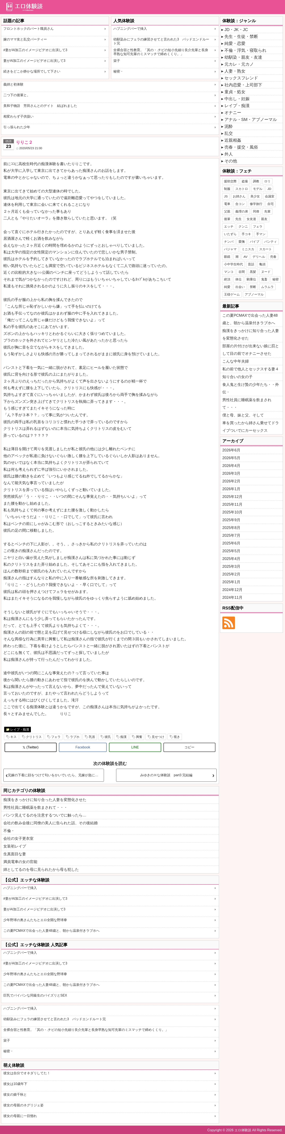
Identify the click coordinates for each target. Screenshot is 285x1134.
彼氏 (108, 737)
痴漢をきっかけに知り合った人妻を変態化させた (44, 800)
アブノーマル (254, 294)
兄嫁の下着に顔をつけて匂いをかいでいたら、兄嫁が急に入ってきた (56, 775)
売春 (273, 256)
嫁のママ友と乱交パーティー (25, 39)
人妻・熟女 (234, 71)
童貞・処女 (234, 91)
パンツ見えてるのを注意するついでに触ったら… (44, 815)
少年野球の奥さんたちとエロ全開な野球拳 (35, 920)
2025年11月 (232, 504)
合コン (240, 204)
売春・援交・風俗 (241, 147)
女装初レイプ (14, 846)
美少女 (255, 196)
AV (245, 256)
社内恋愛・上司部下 (243, 85)
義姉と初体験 (13, 84)
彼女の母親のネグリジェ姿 (23, 1105)
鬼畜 (264, 279)
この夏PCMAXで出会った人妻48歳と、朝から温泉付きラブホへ (51, 930)
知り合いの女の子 (237, 377)
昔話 (251, 264)
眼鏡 (227, 256)
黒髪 (253, 271)
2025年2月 (231, 574)
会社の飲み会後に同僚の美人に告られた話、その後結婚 (50, 823)
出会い (240, 287)
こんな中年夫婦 (235, 361)
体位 (238, 279)
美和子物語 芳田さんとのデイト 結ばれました (40, 106)
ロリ (267, 181)
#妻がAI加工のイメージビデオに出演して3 (35, 50)
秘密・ (118, 71)
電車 (227, 204)
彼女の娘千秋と (15, 1094)
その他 (230, 161)
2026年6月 (231, 450)
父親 (227, 211)
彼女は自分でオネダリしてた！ (26, 1073)
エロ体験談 (242, 1130)
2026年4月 (231, 466)
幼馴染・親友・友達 (243, 57)
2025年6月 (231, 543)
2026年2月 (231, 481)
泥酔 (228, 126)
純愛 (227, 287)
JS (226, 196)
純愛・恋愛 (234, 43)
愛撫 (241, 241)
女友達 (251, 219)
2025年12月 (232, 497)
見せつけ (158, 737)
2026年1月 (231, 489)
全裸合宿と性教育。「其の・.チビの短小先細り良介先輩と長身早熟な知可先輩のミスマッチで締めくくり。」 (160, 52)
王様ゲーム (232, 294)
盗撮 (245, 181)
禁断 (253, 287)
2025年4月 (231, 559)
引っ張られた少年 (16, 127)
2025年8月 (231, 528)
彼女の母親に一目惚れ (20, 1116)
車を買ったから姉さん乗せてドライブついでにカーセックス (250, 427)
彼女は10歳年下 (15, 1084)
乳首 (92, 737)
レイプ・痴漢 (19, 729)
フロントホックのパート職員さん (28, 28)
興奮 (139, 737)
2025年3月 (231, 566)
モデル (257, 189)
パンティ (270, 241)
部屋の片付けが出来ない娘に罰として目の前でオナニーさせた (250, 350)
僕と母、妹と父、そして (243, 415)
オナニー (232, 112)
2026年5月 (231, 458)
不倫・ (9, 831)
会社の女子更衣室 (18, 838)
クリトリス (34, 737)
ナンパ (228, 241)
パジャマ (230, 249)
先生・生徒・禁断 (241, 36)
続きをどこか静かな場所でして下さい (31, 71)
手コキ (246, 234)
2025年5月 (231, 551)
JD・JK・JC (236, 29)
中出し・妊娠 (237, 98)
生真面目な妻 (14, 854)
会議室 (269, 196)
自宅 (270, 204)
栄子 (116, 60)
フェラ (56, 737)
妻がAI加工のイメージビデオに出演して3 (34, 60)
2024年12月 (232, 590)
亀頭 (262, 264)
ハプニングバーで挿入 (130, 28)
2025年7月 (231, 535)
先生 (238, 219)
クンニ (243, 226)
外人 (228, 154)
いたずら (230, 234)
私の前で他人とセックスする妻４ (250, 369)
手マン (261, 234)
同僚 (256, 211)
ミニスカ (248, 249)
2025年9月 (231, 520)
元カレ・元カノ (239, 64)
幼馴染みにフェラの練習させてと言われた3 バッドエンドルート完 (161, 41)
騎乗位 (251, 279)
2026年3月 (231, 473)
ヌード (266, 271)
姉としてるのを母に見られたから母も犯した (41, 869)
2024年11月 (232, 597)
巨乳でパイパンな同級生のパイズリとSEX (35, 995)
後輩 (227, 219)
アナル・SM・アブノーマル (250, 119)
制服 (227, 189)
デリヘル (259, 256)
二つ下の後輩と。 (16, 95)
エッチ (228, 226)
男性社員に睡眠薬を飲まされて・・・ (35, 807)
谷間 (241, 271)
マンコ (228, 271)
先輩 (267, 211)
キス (13, 737)
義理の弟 (241, 211)
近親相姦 (232, 140)
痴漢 (123, 737)
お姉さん (239, 196)
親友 (264, 219)
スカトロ (241, 189)
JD (269, 189)
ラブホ (74, 737)
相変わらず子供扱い (18, 116)
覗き (177, 737)
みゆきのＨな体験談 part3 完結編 (166, 775)
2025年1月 (231, 582)
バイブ (254, 241)
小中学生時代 (233, 264)
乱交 (228, 133)
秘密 (275, 279)
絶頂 (227, 279)
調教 (256, 181)
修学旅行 (256, 204)
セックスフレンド (241, 78)
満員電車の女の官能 (20, 862)
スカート (265, 249)
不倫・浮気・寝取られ (245, 50)
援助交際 (230, 181)
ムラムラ (267, 287)
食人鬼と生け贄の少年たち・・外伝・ (250, 388)
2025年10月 (232, 512)
